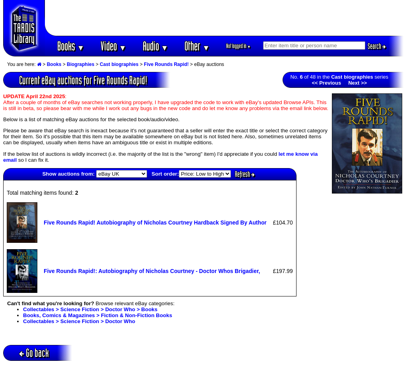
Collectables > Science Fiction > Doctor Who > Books (90, 309)
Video (113, 46)
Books (71, 46)
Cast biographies (119, 64)
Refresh (245, 174)
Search (377, 46)
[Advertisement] (224, 18)
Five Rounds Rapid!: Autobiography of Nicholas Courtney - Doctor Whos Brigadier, (152, 271)
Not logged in (238, 46)
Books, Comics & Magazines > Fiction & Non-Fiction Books (97, 315)
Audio (156, 46)
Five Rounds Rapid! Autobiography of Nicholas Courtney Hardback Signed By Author (155, 222)
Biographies (80, 64)
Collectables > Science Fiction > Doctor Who (79, 321)
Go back (34, 353)
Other (197, 46)
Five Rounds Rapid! (166, 64)
